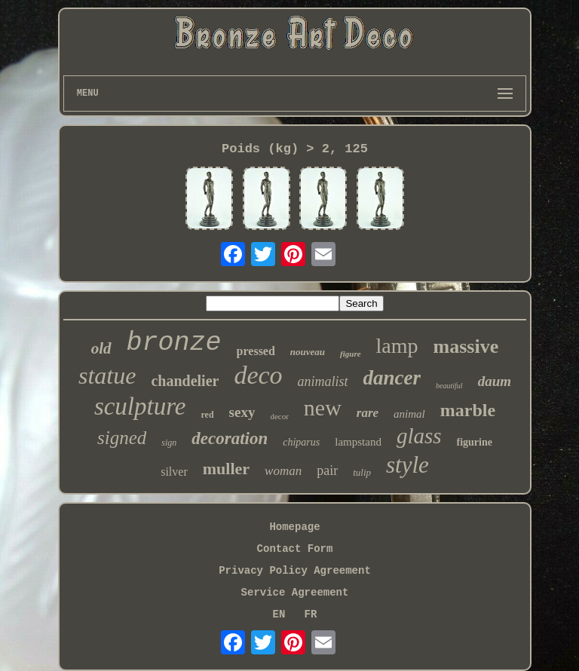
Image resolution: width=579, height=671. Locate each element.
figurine (474, 442)
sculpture (140, 406)
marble (467, 410)
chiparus (301, 442)
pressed (256, 351)
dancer (392, 377)
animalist (323, 381)
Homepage (294, 527)
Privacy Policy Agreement (295, 571)
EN (279, 614)
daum (494, 381)
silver (174, 471)
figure (350, 353)
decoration (229, 438)
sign (168, 442)
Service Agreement (295, 593)
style (407, 465)
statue (107, 375)
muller (226, 468)
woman (283, 471)
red (207, 414)
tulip (362, 472)
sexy (242, 412)
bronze (174, 343)
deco (258, 375)
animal (409, 414)
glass (419, 436)
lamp (397, 345)
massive (466, 346)
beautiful (449, 385)
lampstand (358, 442)
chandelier (185, 380)
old (101, 348)
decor (279, 416)
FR (311, 614)
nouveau (307, 351)
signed (121, 437)
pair (327, 470)
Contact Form (295, 549)
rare (367, 413)
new (323, 407)
